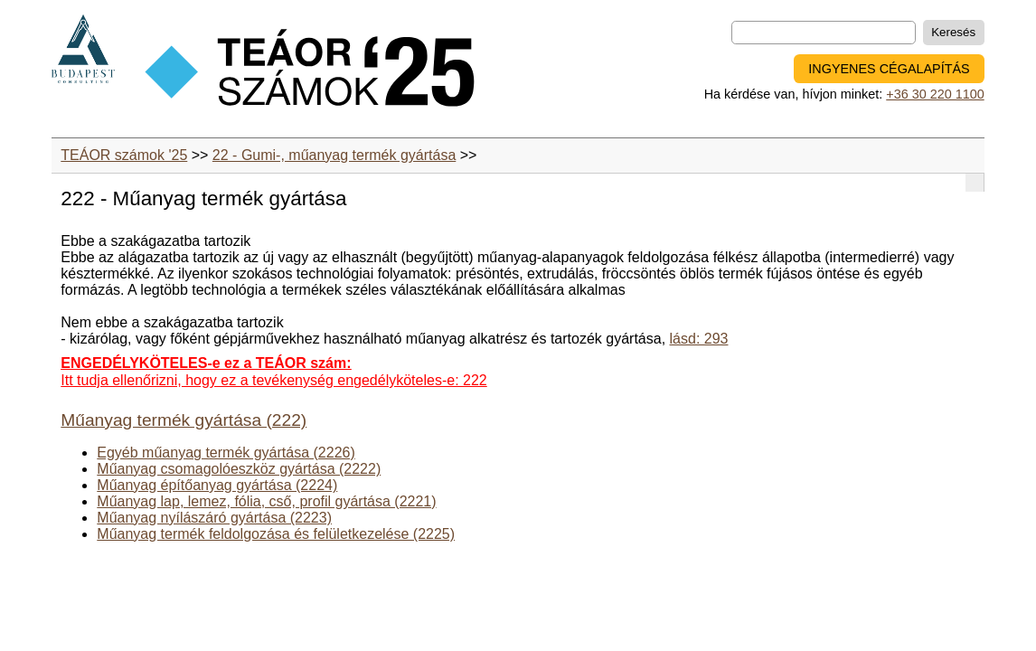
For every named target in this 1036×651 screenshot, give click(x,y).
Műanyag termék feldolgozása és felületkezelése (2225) (276, 534)
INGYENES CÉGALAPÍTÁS (888, 68)
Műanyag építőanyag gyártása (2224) (217, 485)
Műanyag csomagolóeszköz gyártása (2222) (239, 468)
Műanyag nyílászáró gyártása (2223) (214, 517)
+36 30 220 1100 (935, 94)
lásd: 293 (699, 338)
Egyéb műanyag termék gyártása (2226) (225, 452)
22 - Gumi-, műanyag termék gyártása (334, 155)
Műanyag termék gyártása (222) (183, 419)
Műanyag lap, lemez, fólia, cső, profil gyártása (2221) (266, 501)
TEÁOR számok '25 (124, 155)
